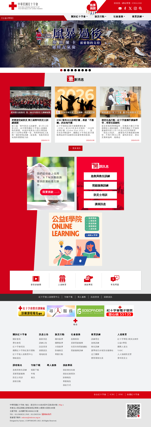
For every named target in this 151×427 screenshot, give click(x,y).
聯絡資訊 (17, 358)
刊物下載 (68, 297)
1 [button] (61, 70)
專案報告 (67, 381)
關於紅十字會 (94, 16)
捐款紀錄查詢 (69, 374)
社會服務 (126, 16)
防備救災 (59, 350)
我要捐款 (47, 192)
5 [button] (75, 70)
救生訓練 (95, 347)
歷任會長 (17, 343)
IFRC (120, 394)
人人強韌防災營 (125, 354)
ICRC (112, 394)
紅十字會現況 (19, 347)
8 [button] (86, 70)
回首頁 (117, 3)
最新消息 (43, 339)
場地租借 (43, 354)
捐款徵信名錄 (69, 370)
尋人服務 (82, 297)
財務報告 (67, 377)
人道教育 (122, 334)
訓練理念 (95, 339)
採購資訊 (108, 297)
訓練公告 (43, 343)
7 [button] (82, 70)
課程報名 (17, 365)
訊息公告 (44, 334)
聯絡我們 (46, 414)
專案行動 (59, 354)
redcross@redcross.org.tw (31, 417)
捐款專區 (67, 365)
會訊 (33, 377)
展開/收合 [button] (75, 320)
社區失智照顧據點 (79, 347)
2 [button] (64, 70)
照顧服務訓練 (100, 185)
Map (60, 405)
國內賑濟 (59, 339)
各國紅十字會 (133, 394)
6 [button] (79, 70)
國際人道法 (123, 347)
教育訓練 (141, 16)
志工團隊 (95, 354)
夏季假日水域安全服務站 (102, 350)
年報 (33, 374)
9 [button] (89, 70)
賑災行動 (111, 16)
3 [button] (68, 70)
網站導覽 (126, 3)
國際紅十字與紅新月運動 (24, 350)
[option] (75, 44)
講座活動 (17, 381)
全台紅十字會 (99, 394)
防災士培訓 (100, 194)
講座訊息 (100, 204)
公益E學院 (122, 343)
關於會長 (17, 339)
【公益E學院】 (7, 18)
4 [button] (71, 70)
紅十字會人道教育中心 (49, 297)
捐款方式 (67, 385)
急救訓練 (95, 343)
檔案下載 (35, 370)
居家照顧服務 (77, 343)
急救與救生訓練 (100, 176)
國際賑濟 (59, 343)
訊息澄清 (95, 297)
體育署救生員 (97, 358)
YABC (120, 350)
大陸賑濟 (59, 347)
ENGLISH (137, 3)
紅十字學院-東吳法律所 (128, 339)
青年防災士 (123, 358)
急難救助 (75, 339)
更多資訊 (76, 148)
